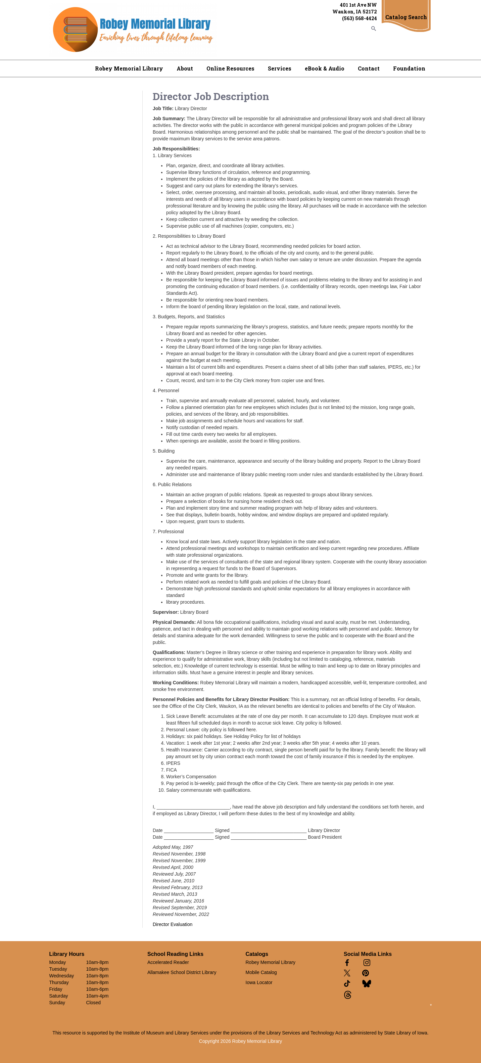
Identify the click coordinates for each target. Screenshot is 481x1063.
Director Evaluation (172, 924)
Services (279, 68)
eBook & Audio (324, 68)
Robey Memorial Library (129, 68)
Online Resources (230, 68)
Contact (369, 68)
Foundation (409, 68)
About (185, 68)
